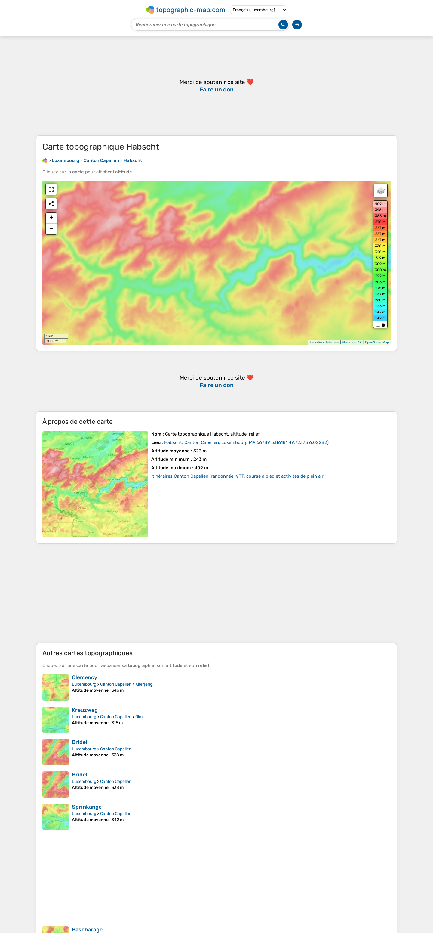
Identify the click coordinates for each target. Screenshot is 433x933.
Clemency (84, 677)
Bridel (79, 742)
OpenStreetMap (377, 342)
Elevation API (352, 342)
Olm (139, 716)
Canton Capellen (115, 684)
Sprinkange (87, 807)
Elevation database (324, 342)
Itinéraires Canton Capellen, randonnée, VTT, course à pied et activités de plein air (237, 476)
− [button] (51, 229)
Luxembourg (84, 684)
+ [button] (51, 218)
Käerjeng (143, 684)
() (246, 442)
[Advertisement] (216, 593)
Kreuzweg (85, 710)
